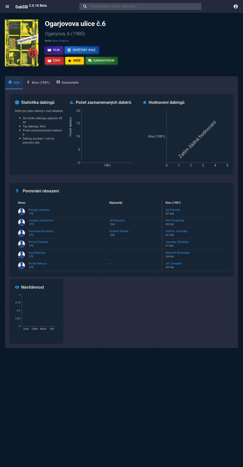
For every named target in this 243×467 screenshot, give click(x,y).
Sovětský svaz (81, 50)
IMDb (74, 61)
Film (53, 50)
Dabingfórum (101, 61)
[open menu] (7, 6)
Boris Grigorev (60, 40)
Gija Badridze (37, 255)
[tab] (14, 82)
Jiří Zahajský (195, 266)
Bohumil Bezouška (195, 255)
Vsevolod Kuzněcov (41, 233)
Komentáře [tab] (67, 82)
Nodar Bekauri (37, 266)
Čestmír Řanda (133, 233)
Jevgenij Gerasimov (41, 222)
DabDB (31, 6)
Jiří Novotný (133, 222)
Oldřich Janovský (195, 233)
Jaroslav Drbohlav (195, 244)
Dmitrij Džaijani (38, 244)
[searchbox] (145, 6)
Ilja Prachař (195, 212)
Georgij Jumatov (39, 212)
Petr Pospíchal (195, 222)
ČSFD (53, 61)
